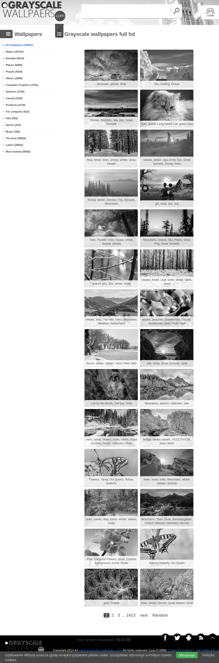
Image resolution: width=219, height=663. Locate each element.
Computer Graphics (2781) (22, 85)
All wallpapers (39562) (19, 45)
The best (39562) (16, 138)
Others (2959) (14, 78)
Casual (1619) (14, 98)
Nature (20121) (15, 51)
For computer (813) (17, 111)
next (144, 622)
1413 (130, 622)
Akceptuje (187, 655)
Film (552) (12, 118)
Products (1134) (15, 105)
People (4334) (14, 71)
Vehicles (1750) (15, 91)
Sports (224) (13, 125)
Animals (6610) (15, 58)
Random (160, 622)
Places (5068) (14, 65)
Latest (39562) (14, 144)
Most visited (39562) (18, 151)
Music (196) (13, 131)
